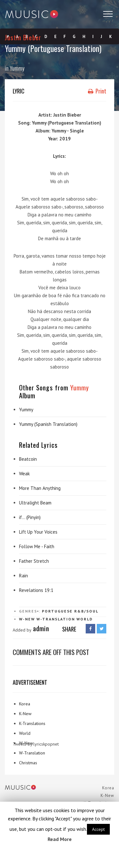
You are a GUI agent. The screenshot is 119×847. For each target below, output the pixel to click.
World (84, 619)
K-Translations (32, 723)
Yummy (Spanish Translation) (48, 424)
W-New (27, 619)
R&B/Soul (86, 611)
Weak (24, 474)
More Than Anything (40, 488)
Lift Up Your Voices (38, 532)
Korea (24, 704)
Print (97, 91)
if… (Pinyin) (30, 517)
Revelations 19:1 (36, 590)
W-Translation (55, 619)
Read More (60, 839)
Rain (23, 576)
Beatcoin (28, 459)
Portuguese (57, 611)
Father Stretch (34, 561)
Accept (98, 829)
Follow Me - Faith (36, 546)
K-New (25, 713)
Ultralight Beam (35, 503)
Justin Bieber (23, 37)
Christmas (28, 763)
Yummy (17, 68)
